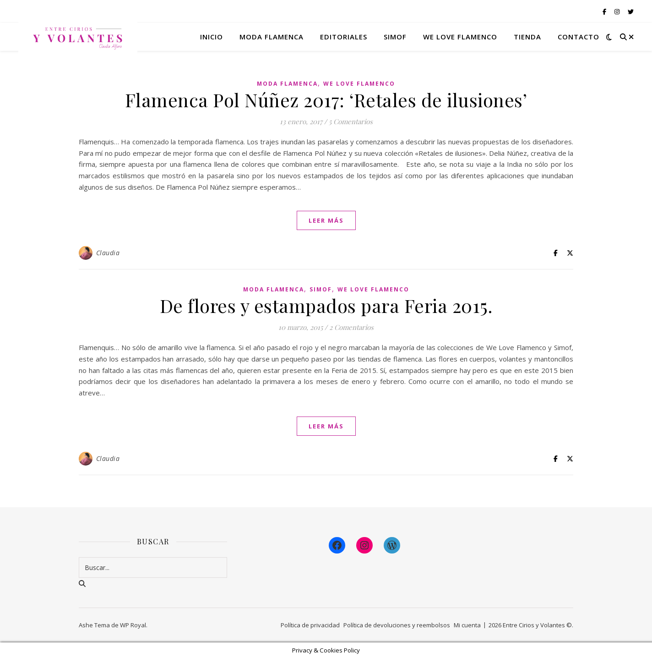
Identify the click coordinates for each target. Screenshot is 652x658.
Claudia (108, 252)
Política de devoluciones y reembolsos (396, 625)
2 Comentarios (351, 327)
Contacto (578, 36)
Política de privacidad (310, 625)
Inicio (211, 36)
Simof (395, 36)
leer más (326, 220)
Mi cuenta (467, 625)
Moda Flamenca (287, 84)
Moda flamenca (271, 36)
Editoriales (343, 36)
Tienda (527, 36)
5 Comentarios (351, 121)
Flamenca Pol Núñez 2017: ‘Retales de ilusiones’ (326, 100)
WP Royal (133, 625)
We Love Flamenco (460, 36)
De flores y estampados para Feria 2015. (326, 305)
